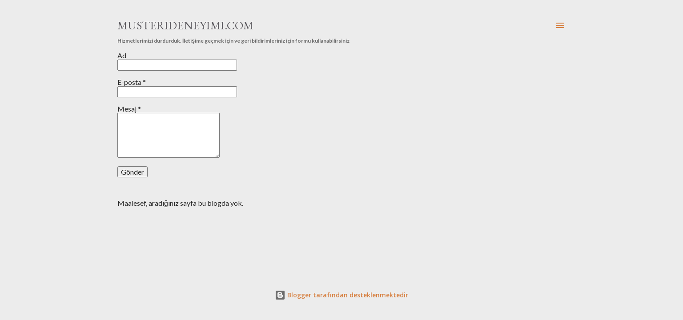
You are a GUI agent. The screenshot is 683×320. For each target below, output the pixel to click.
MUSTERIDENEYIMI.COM (185, 25)
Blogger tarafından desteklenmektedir (341, 295)
